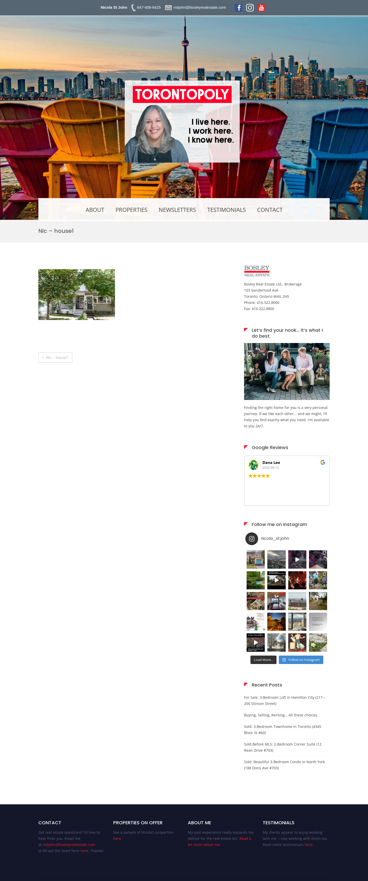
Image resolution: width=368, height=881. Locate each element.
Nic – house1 (57, 357)
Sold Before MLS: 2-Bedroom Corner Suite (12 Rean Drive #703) (282, 747)
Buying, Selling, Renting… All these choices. (281, 715)
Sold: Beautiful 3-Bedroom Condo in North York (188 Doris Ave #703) (284, 764)
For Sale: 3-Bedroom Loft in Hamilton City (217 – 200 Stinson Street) (284, 700)
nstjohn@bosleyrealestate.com (69, 844)
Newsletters (177, 209)
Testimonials (226, 209)
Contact (270, 209)
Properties (131, 209)
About (95, 209)
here (84, 850)
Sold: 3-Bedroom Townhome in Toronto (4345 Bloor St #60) (282, 729)
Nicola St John (114, 7)
